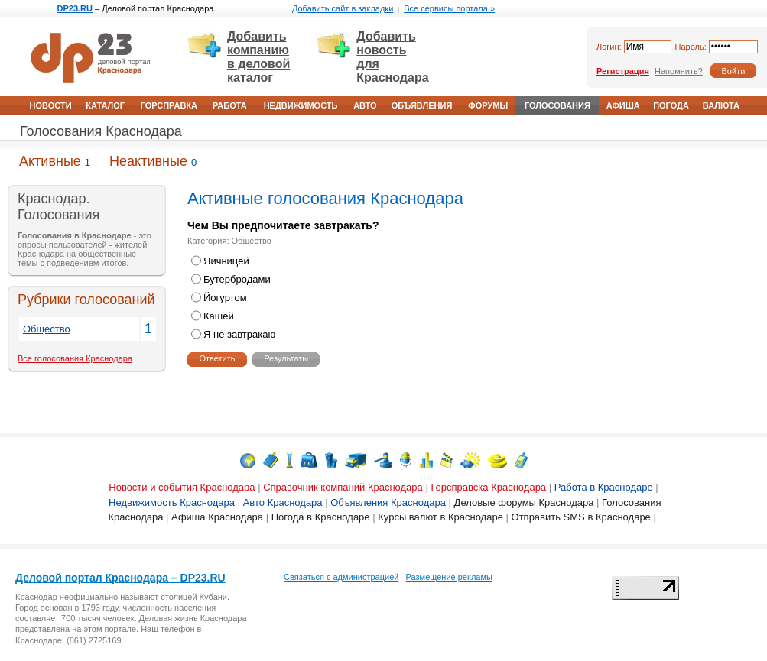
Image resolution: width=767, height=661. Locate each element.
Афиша (623, 105)
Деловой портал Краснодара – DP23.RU (120, 578)
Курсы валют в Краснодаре (440, 517)
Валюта (721, 105)
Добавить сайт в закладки (342, 8)
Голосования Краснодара (101, 131)
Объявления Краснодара (388, 502)
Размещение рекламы (449, 577)
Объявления (422, 105)
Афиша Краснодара (217, 517)
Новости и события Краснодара (182, 487)
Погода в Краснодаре (320, 517)
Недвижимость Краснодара (172, 502)
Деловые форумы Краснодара (524, 502)
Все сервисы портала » (449, 8)
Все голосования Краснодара (75, 358)
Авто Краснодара (283, 502)
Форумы (488, 105)
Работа (230, 105)
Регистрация (622, 71)
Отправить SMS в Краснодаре (581, 517)
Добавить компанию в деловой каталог (258, 57)
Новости (51, 105)
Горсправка (169, 105)
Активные (50, 161)
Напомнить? (679, 71)
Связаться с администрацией (341, 577)
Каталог (105, 105)
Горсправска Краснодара (488, 487)
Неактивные (148, 161)
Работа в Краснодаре (603, 487)
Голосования (557, 105)
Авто (364, 105)
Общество (46, 329)
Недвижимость (301, 105)
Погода (671, 105)
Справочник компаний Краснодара (343, 487)
